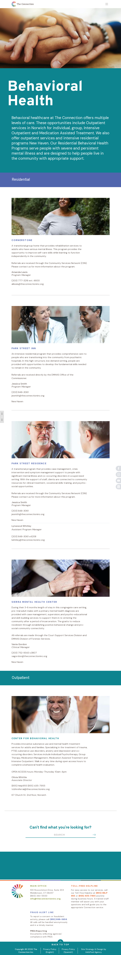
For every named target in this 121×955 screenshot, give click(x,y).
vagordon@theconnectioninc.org (29, 656)
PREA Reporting (38, 931)
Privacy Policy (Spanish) (68, 950)
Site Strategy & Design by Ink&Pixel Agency (93, 950)
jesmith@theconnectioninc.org (28, 395)
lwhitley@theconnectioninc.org (28, 539)
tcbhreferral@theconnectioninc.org (31, 789)
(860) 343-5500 (38, 895)
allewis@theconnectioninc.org (28, 284)
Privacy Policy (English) (49, 950)
